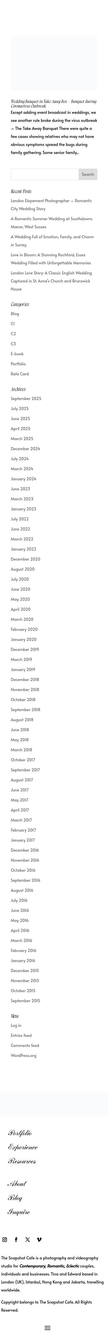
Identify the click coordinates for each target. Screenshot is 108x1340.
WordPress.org (24, 1055)
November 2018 (25, 689)
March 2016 (21, 940)
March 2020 (22, 619)
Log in (16, 1025)
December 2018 (25, 679)
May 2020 (20, 599)
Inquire (19, 1212)
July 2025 (20, 408)
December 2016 (25, 850)
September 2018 (26, 709)
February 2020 (24, 629)
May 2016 (20, 920)
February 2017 (23, 830)
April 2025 (21, 428)
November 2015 (25, 980)
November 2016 (25, 860)
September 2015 (25, 1000)
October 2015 (23, 990)
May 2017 (20, 800)
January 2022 (24, 549)
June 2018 (20, 729)
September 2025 (26, 398)
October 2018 (23, 699)
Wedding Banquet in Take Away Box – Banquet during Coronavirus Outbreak (53, 104)
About (16, 1183)
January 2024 (24, 478)
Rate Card (20, 374)
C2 (13, 333)
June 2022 (20, 529)
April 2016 (20, 930)
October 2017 (23, 759)
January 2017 (23, 840)
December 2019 (25, 649)
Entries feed (21, 1035)
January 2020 (24, 639)
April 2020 (21, 609)
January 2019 (23, 669)
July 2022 (20, 519)
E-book (17, 353)
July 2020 (20, 579)
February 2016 (24, 950)
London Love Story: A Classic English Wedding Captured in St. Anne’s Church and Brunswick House (51, 281)
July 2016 (19, 900)
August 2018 (22, 719)
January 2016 (23, 960)
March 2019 (21, 659)
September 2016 (25, 880)
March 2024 (22, 468)
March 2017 (21, 820)
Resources (22, 1161)
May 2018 (20, 739)
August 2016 (22, 890)
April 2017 (20, 810)
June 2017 (20, 790)
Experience (22, 1147)
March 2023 (22, 499)
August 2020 (23, 569)
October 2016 (23, 870)
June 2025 (20, 418)
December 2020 (25, 559)
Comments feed (25, 1045)
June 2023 (20, 488)
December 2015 (25, 970)
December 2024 (25, 448)
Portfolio (18, 363)
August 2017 (22, 780)
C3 (13, 343)
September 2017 (25, 770)
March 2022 (22, 539)
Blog (15, 313)
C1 (13, 323)
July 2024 (20, 458)
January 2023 (24, 509)
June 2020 (20, 589)
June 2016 (20, 910)
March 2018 (22, 749)
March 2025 (22, 438)
